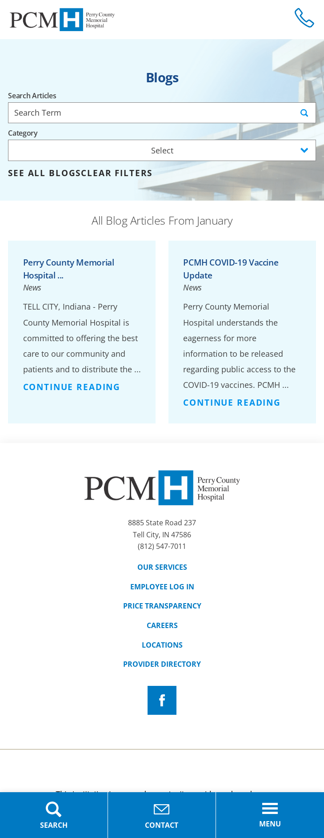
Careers (162, 625)
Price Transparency (162, 606)
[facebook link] (162, 700)
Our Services (162, 567)
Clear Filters (116, 173)
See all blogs (44, 173)
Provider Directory (162, 664)
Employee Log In (162, 587)
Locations (162, 645)
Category (23, 133)
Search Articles (32, 96)
